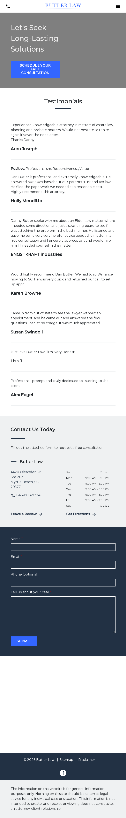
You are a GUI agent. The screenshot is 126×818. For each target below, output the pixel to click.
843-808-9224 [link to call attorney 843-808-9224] (25, 495)
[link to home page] (63, 6)
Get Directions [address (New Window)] (81, 514)
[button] (118, 6)
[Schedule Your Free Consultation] (35, 69)
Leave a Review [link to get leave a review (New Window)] (27, 514)
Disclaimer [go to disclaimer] (86, 760)
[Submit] (24, 641)
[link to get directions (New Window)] (35, 479)
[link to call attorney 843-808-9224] (8, 6)
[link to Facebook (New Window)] (63, 773)
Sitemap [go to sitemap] (66, 760)
